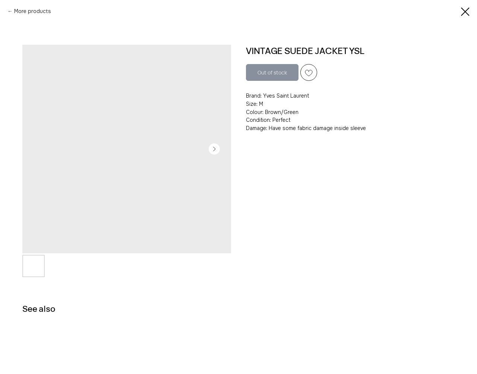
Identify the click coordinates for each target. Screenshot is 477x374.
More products (32, 11)
